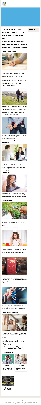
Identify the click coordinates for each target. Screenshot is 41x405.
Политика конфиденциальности (9, 402)
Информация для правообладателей (30, 402)
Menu (3, 24)
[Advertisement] (20, 15)
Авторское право (20, 402)
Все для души (17, 400)
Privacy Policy (17, 403)
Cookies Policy (24, 403)
